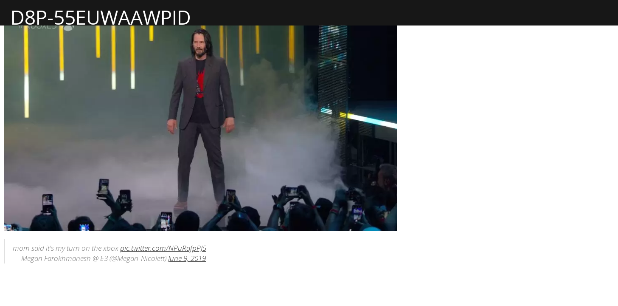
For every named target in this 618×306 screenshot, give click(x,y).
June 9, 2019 (187, 258)
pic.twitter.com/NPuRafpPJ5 (163, 248)
